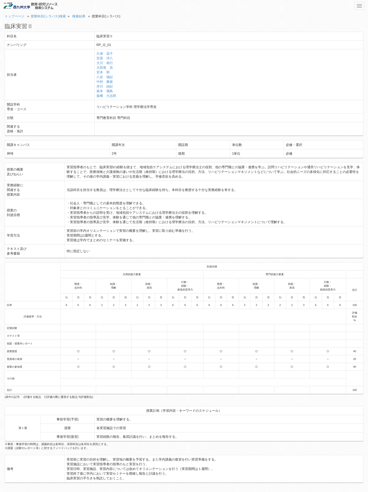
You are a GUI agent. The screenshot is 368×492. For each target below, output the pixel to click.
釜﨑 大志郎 (106, 96)
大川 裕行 (104, 63)
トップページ (14, 16)
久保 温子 (104, 53)
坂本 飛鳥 (104, 91)
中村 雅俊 (104, 82)
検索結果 (78, 16)
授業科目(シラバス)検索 (48, 16)
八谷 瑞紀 (104, 77)
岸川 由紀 (104, 86)
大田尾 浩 (104, 67)
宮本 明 (103, 72)
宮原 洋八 (104, 58)
